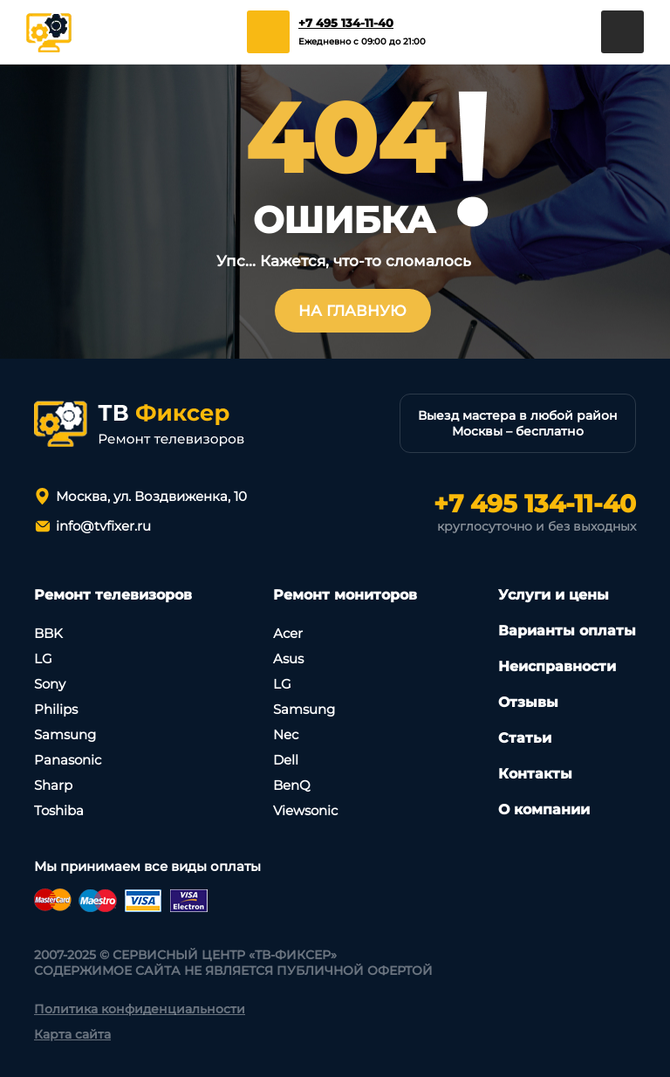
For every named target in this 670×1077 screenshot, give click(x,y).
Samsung (65, 734)
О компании (544, 809)
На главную (352, 310)
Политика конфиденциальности (139, 1009)
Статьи (524, 738)
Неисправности (557, 666)
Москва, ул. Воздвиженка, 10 (151, 496)
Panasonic (67, 759)
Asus (288, 658)
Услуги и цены (553, 595)
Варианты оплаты (567, 630)
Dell (285, 759)
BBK (48, 633)
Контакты (535, 773)
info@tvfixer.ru (103, 526)
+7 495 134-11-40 (345, 23)
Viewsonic (305, 810)
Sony (49, 684)
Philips (56, 709)
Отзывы (528, 702)
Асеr (288, 633)
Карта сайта (72, 1034)
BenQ (292, 785)
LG (43, 658)
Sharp (53, 785)
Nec (285, 734)
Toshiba (59, 810)
